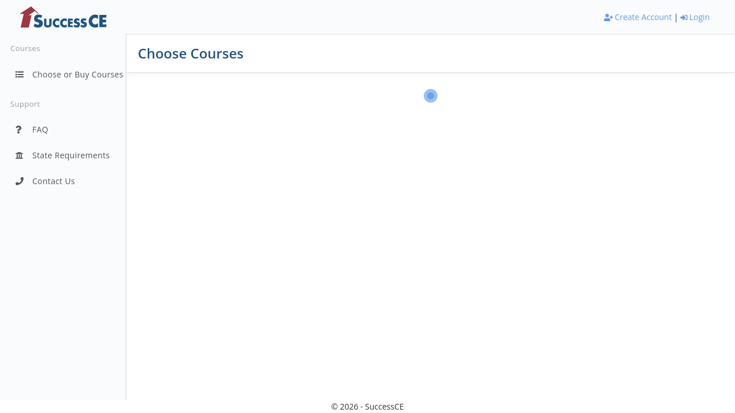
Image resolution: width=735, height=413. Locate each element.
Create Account (638, 16)
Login (695, 16)
